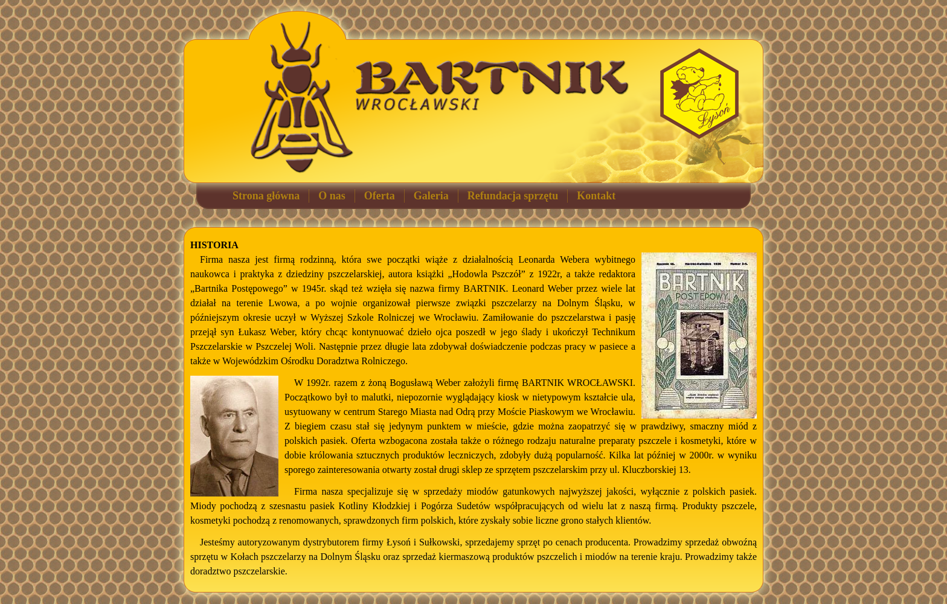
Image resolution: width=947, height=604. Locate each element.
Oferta (379, 196)
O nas (331, 196)
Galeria (431, 196)
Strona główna (266, 196)
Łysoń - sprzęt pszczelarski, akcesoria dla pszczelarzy (699, 93)
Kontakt (596, 196)
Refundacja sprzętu (513, 196)
